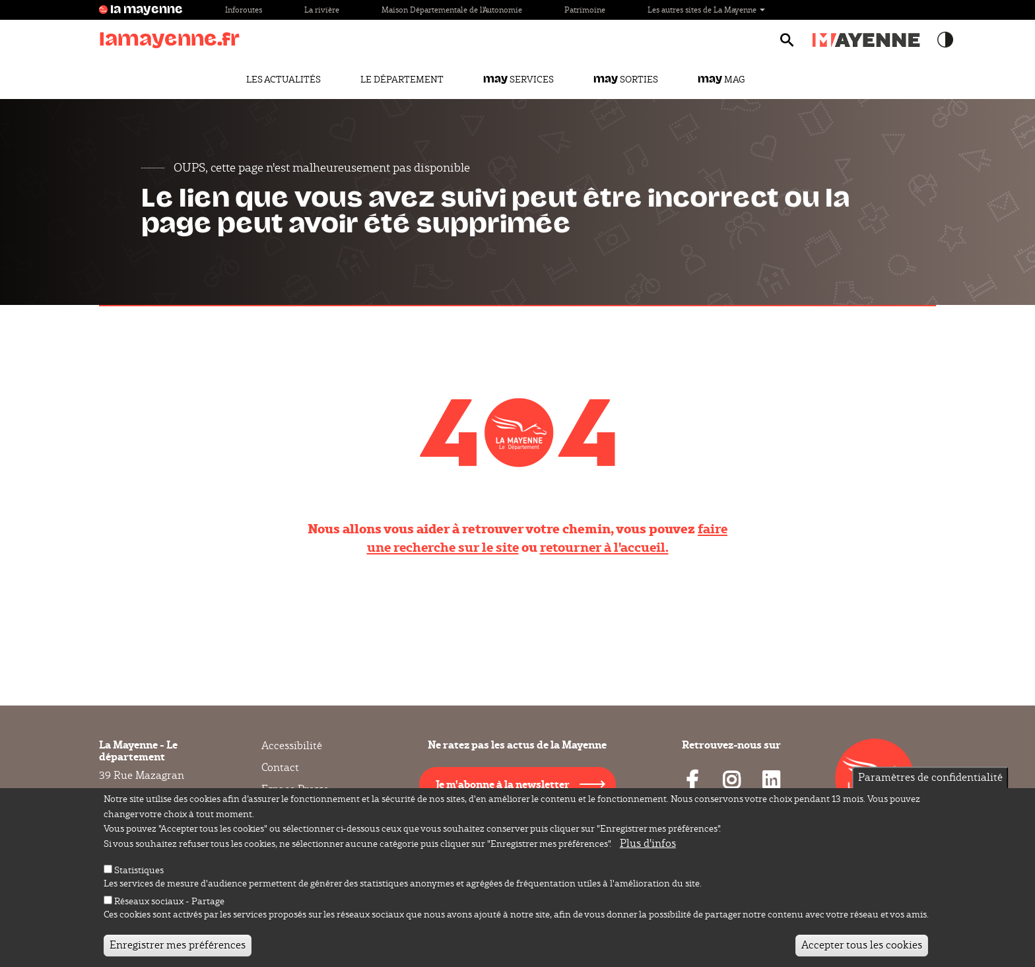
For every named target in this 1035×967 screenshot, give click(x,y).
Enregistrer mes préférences (178, 947)
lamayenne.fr (169, 39)
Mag (721, 79)
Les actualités (283, 79)
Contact (280, 767)
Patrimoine (584, 9)
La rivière (321, 9)
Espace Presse (295, 789)
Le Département (402, 79)
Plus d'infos (648, 846)
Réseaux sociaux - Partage (169, 903)
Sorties (625, 79)
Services (518, 79)
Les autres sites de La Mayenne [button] (706, 9)
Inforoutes (243, 9)
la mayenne (146, 10)
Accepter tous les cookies (861, 947)
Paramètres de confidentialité (930, 779)
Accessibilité (291, 746)
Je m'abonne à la (503, 783)
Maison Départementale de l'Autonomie (452, 9)
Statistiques (139, 872)
